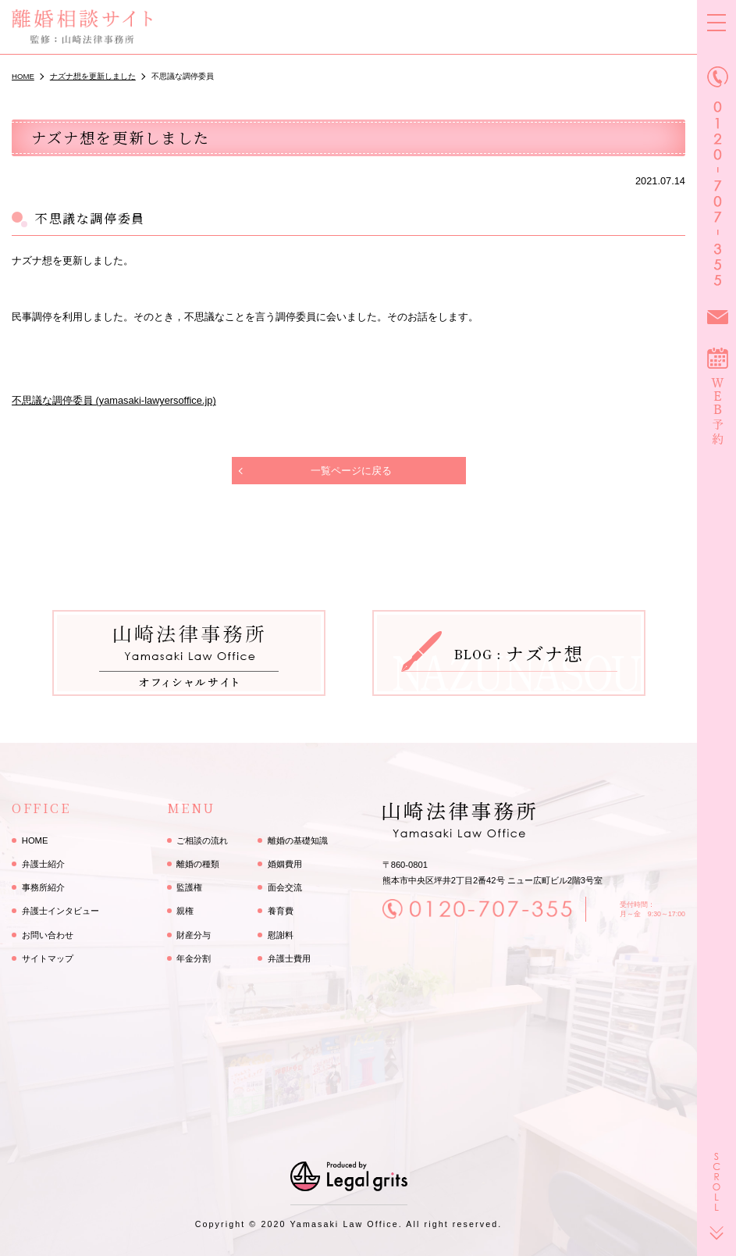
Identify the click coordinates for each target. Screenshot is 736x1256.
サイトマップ (47, 958)
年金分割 (193, 958)
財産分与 (193, 935)
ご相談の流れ (202, 840)
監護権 (189, 887)
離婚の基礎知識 (298, 840)
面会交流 (285, 887)
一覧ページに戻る (351, 470)
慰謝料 (280, 935)
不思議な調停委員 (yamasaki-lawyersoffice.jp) (114, 400)
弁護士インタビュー (60, 910)
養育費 (280, 910)
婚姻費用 (285, 864)
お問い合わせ (47, 935)
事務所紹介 (43, 887)
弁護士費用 (289, 958)
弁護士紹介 (43, 864)
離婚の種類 (197, 864)
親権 (185, 910)
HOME (35, 840)
